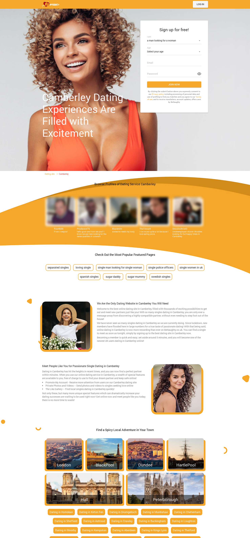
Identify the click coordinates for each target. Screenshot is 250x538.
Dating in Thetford (184, 530)
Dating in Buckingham (152, 521)
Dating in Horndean (61, 512)
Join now (174, 83)
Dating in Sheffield (66, 521)
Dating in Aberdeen (124, 530)
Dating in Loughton (183, 521)
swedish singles (160, 276)
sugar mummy (136, 276)
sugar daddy (113, 276)
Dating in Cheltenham (187, 512)
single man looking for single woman (120, 267)
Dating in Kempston (94, 530)
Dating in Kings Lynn (154, 530)
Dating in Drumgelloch (123, 512)
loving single (83, 267)
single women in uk (191, 267)
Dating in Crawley (122, 521)
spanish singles (89, 276)
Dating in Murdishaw (155, 512)
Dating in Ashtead (94, 521)
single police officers (160, 267)
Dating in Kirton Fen (91, 512)
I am (149, 36)
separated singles (58, 267)
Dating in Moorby (65, 530)
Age (149, 47)
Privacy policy (158, 93)
